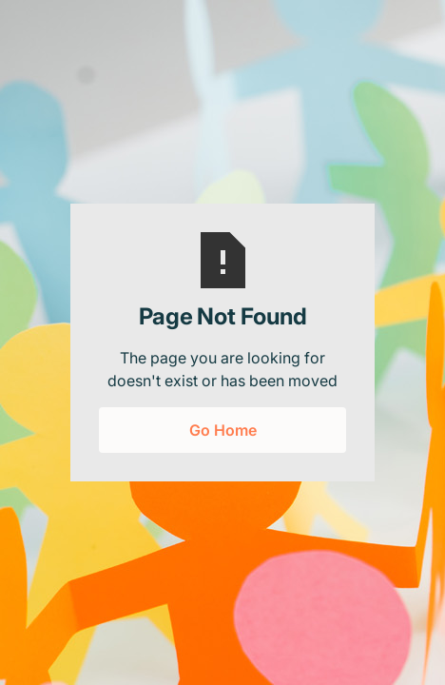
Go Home (223, 430)
